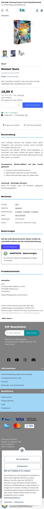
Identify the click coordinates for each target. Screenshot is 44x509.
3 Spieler (26, 212)
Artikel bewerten (10, 247)
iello (17, 204)
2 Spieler (18, 212)
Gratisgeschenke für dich (11, 378)
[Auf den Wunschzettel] (30, 24)
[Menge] (12, 105)
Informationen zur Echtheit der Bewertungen (20, 506)
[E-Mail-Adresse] (14, 333)
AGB (3, 404)
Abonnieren (31, 333)
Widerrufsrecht (7, 401)
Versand (20, 95)
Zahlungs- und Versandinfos (12, 385)
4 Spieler (34, 212)
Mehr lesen (7, 318)
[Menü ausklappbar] (2, 10)
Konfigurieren (22, 466)
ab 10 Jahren (20, 215)
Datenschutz (18, 502)
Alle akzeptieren (22, 459)
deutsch (18, 208)
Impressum (8, 502)
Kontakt (4, 382)
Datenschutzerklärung (12, 498)
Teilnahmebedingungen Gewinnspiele (16, 374)
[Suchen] (7, 10)
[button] (37, 10)
